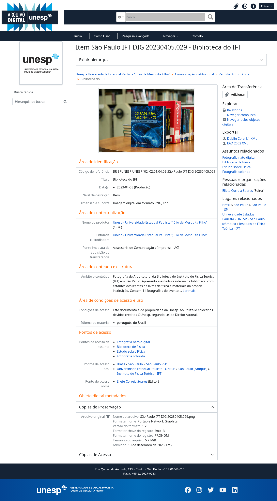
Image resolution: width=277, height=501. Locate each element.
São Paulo (135, 364)
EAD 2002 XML (235, 143)
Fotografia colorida (131, 356)
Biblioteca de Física (131, 347)
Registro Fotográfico (234, 74)
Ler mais (189, 290)
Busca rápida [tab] (23, 92)
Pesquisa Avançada (135, 36)
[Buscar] (165, 17)
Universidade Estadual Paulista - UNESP (146, 369)
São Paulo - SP (156, 364)
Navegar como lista (239, 115)
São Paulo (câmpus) (192, 369)
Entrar (265, 6)
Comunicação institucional (194, 74)
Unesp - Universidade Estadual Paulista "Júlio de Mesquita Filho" (123, 74)
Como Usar (102, 36)
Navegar (169, 36)
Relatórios (232, 110)
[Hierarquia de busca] (36, 101)
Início (78, 36)
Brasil (121, 364)
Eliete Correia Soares (132, 381)
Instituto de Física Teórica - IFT (139, 373)
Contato (197, 36)
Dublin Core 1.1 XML (239, 138)
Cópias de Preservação (100, 407)
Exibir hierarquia (94, 59)
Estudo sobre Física (131, 351)
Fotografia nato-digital (133, 342)
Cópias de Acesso (95, 454)
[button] (236, 6)
